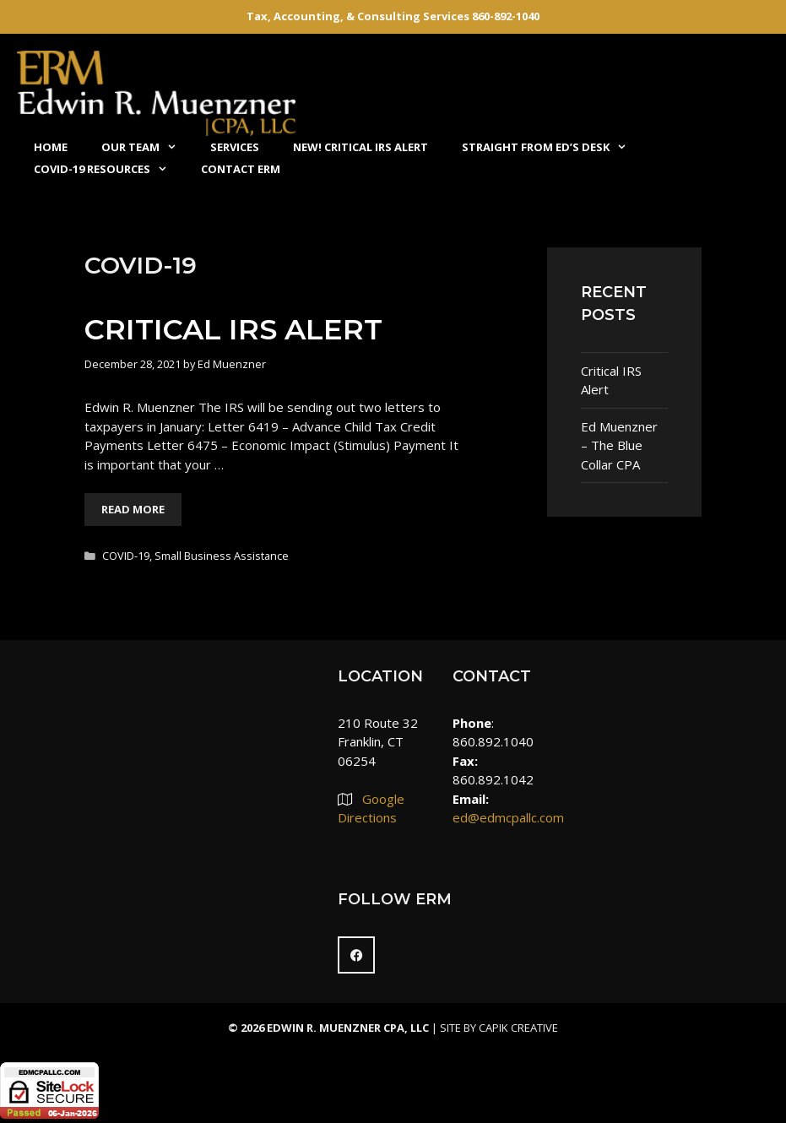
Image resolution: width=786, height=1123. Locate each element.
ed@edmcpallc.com (508, 817)
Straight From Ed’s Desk (552, 147)
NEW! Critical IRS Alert (360, 147)
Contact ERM (240, 168)
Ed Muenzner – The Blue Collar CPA (619, 445)
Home (51, 147)
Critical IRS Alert (233, 329)
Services (234, 147)
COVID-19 (125, 555)
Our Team (147, 147)
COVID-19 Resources (109, 169)
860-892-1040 (505, 16)
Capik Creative (518, 1027)
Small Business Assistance (221, 555)
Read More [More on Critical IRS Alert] (133, 509)
